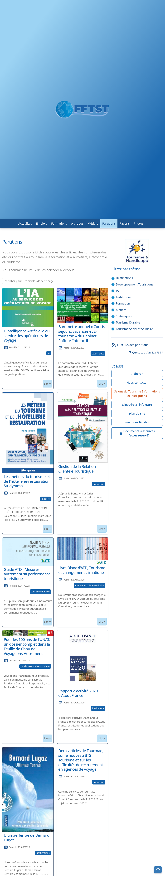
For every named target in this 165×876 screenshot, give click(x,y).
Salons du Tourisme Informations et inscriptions (137, 393)
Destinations (124, 278)
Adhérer (137, 374)
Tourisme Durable (128, 322)
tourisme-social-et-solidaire (89, 585)
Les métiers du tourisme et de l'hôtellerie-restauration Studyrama (27, 481)
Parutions (109, 223)
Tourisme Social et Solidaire (134, 329)
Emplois (41, 223)
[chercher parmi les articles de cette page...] (55, 281)
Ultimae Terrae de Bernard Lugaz (26, 837)
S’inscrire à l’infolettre (137, 405)
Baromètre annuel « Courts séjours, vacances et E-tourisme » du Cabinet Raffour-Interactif (81, 333)
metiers (45, 498)
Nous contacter (137, 382)
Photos (138, 223)
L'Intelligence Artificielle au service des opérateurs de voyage (26, 335)
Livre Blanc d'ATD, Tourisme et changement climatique (81, 570)
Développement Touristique (134, 284)
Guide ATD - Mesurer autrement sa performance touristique (27, 574)
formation (98, 484)
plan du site (137, 413)
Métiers (93, 223)
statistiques (98, 353)
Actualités (25, 223)
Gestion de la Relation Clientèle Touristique (77, 469)
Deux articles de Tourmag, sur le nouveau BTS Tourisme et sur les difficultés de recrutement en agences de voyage (80, 760)
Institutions (123, 297)
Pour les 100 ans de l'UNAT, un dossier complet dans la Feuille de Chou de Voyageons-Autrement (27, 646)
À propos (77, 223)
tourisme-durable (40, 591)
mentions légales (137, 422)
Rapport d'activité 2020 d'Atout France (78, 693)
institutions (98, 708)
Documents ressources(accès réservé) (137, 433)
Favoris (125, 223)
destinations (42, 852)
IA (117, 291)
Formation (123, 303)
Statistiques (124, 316)
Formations (59, 223)
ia (49, 353)
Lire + (47, 383)
